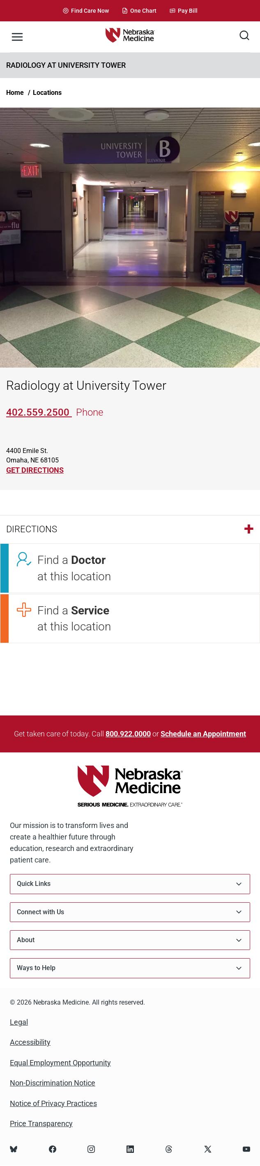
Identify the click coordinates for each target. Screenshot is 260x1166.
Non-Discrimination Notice (52, 1083)
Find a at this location (74, 568)
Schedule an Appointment (203, 733)
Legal (19, 1022)
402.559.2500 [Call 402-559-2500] (39, 412)
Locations (47, 93)
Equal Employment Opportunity (60, 1062)
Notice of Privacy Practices (53, 1103)
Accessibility (30, 1042)
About (130, 940)
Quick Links (130, 884)
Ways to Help (130, 968)
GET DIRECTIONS (35, 470)
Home (15, 93)
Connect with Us (130, 912)
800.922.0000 (128, 733)
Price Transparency (41, 1123)
